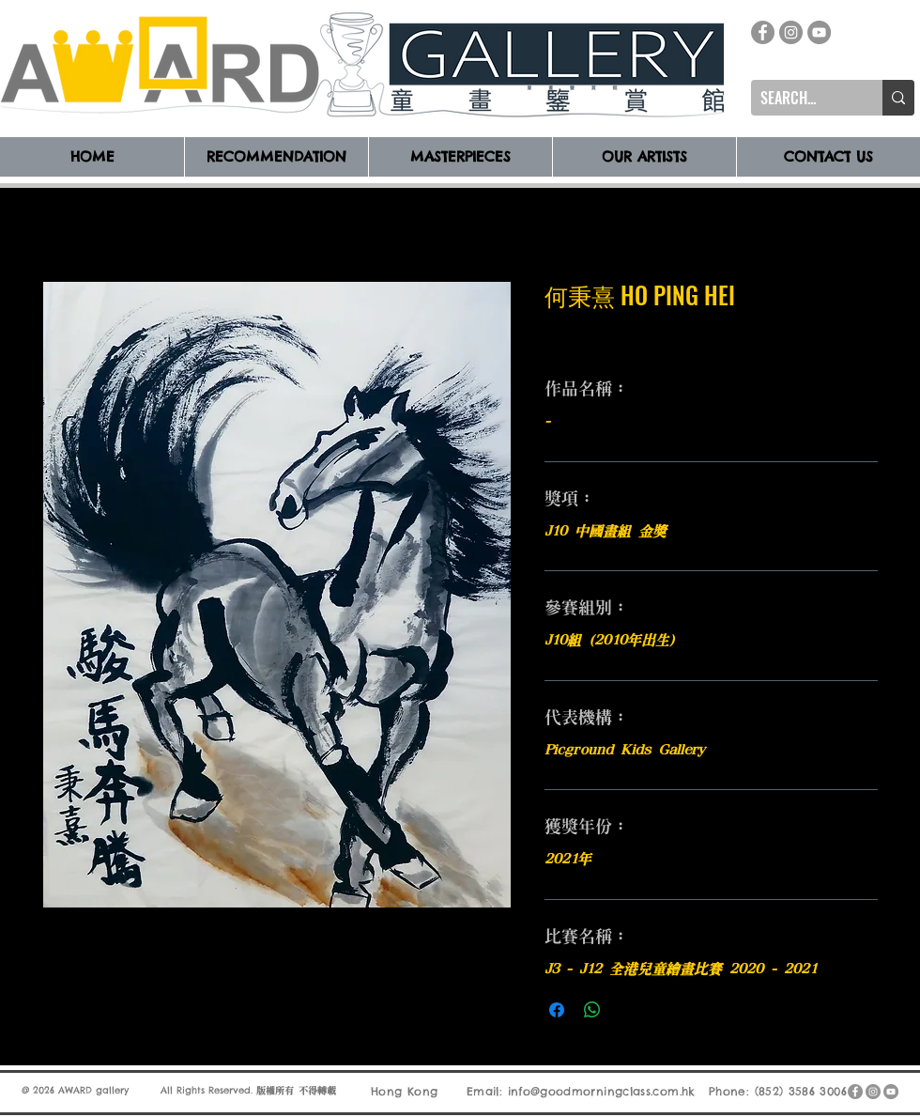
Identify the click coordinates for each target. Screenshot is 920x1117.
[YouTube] (819, 32)
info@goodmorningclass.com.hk (602, 1091)
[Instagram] (791, 32)
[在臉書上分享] (556, 1010)
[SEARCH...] (801, 98)
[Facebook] (762, 32)
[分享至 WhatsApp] (592, 1010)
